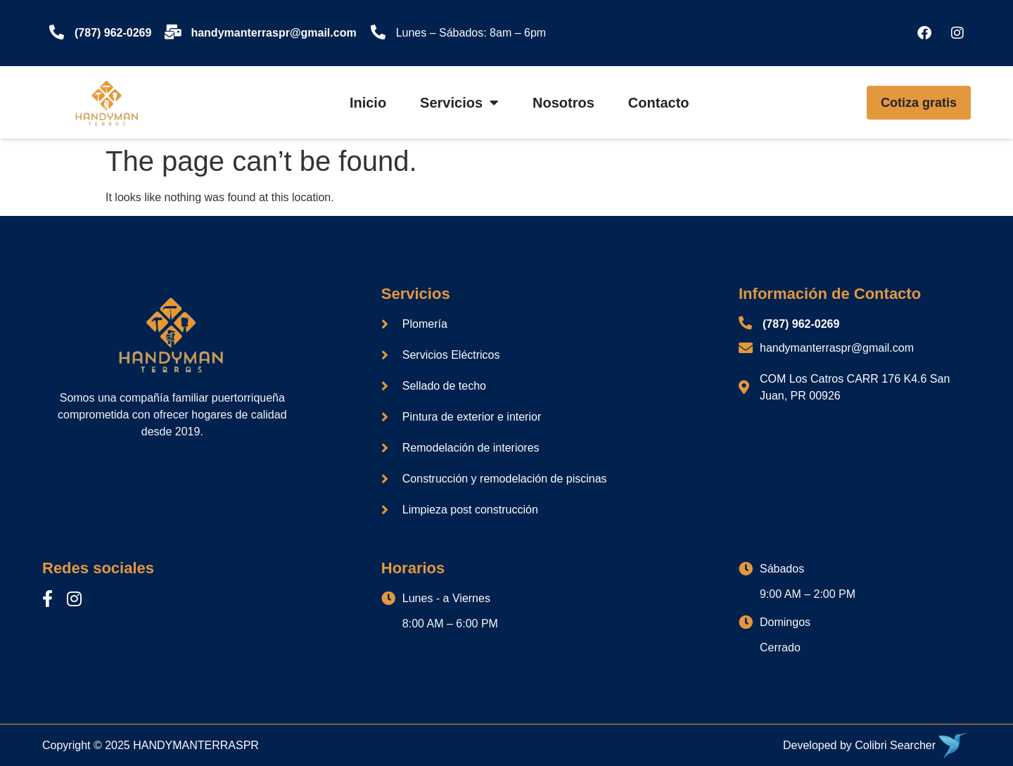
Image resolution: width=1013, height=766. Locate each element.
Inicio (368, 103)
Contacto (658, 103)
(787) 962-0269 (113, 33)
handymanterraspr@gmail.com (273, 33)
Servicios (459, 103)
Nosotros (563, 103)
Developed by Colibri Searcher (859, 745)
